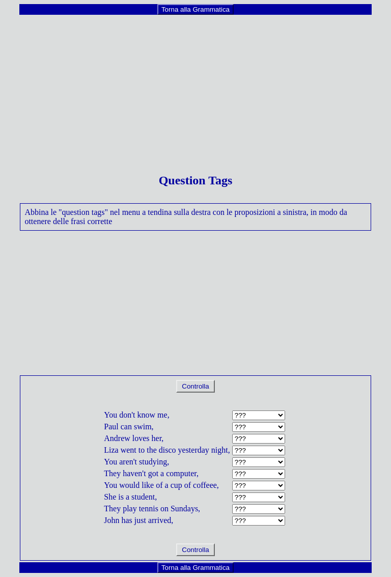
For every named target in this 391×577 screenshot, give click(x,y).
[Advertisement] (196, 87)
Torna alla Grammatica (195, 9)
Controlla (195, 386)
